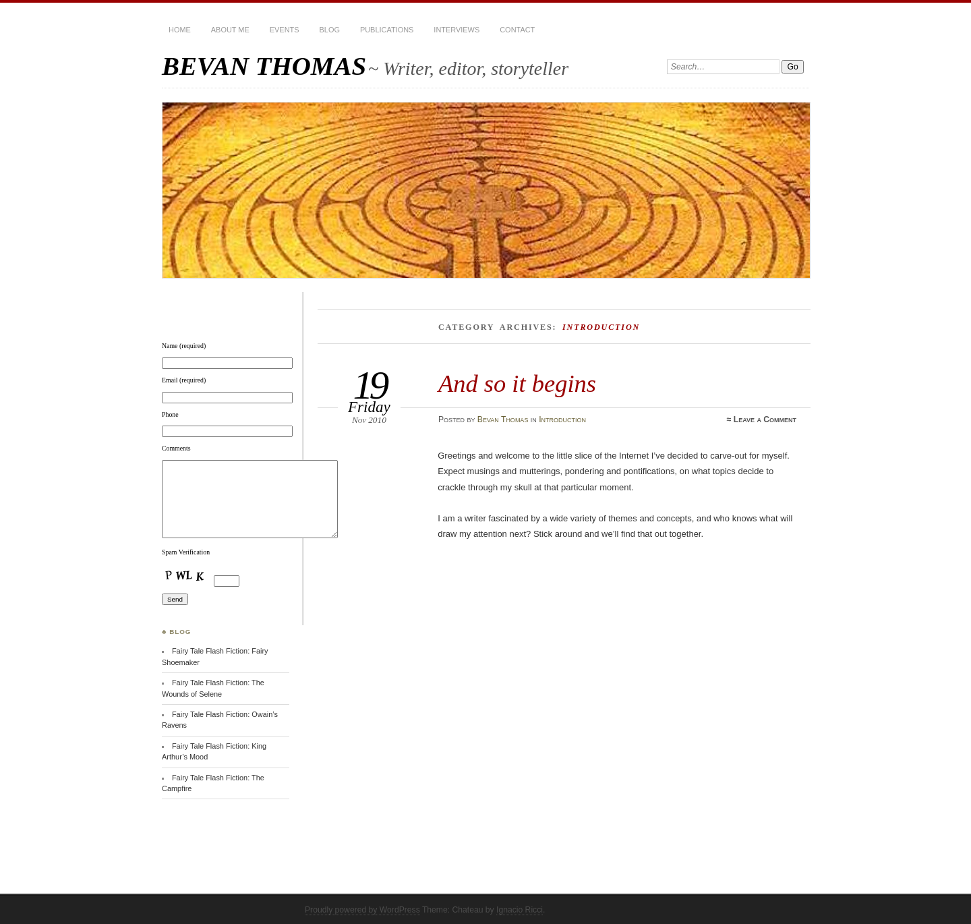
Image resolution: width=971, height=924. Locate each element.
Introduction (562, 419)
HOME (180, 30)
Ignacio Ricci (519, 910)
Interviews (456, 30)
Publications (386, 30)
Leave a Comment (765, 419)
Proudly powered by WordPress (362, 910)
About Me (230, 30)
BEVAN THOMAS (264, 65)
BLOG (330, 30)
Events (284, 30)
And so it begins (517, 383)
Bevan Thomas (503, 419)
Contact (517, 30)
